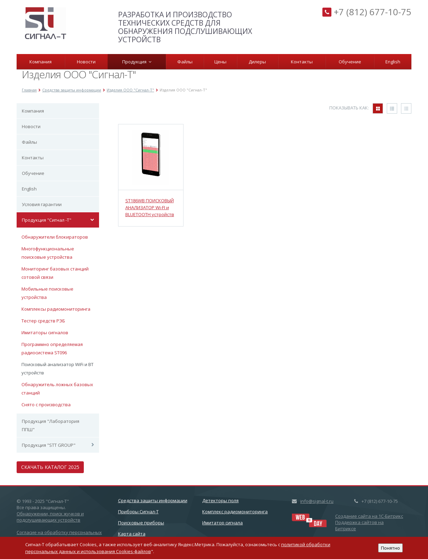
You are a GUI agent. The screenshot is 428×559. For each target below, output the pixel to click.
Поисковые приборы (141, 523)
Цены (220, 62)
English (392, 62)
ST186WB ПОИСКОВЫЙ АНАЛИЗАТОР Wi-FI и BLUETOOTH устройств (149, 207)
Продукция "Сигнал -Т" (46, 220)
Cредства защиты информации (152, 500)
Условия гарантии (42, 204)
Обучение (350, 62)
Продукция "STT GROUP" (48, 445)
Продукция (136, 62)
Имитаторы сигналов (44, 332)
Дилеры (257, 62)
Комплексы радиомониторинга (55, 309)
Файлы (185, 62)
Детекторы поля (220, 500)
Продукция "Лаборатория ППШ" (50, 425)
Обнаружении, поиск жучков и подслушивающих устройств (50, 517)
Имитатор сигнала (222, 523)
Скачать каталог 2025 (50, 467)
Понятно (390, 548)
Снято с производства (46, 404)
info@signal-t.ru (316, 501)
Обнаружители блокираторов (54, 237)
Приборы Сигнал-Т (138, 511)
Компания (40, 62)
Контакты (302, 62)
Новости (86, 62)
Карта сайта (131, 534)
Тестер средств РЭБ (43, 321)
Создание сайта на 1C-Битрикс (369, 516)
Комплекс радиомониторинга (235, 511)
